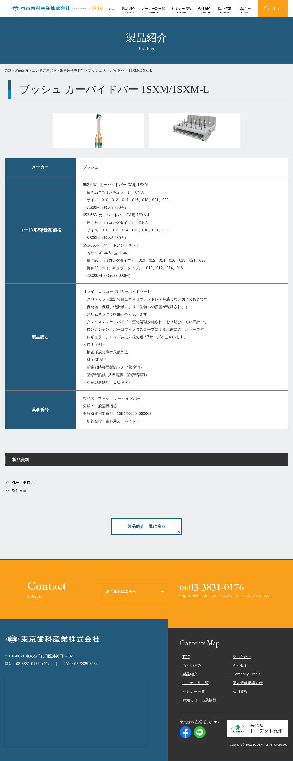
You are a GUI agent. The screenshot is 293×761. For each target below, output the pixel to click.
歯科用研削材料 (72, 70)
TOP (112, 8)
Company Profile (246, 674)
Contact (273, 8)
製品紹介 (128, 10)
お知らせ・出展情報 (199, 700)
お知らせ (244, 10)
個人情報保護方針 (248, 683)
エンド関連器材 (44, 70)
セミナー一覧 (193, 692)
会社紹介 (204, 10)
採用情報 (224, 10)
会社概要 (240, 666)
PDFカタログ (23, 482)
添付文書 (19, 491)
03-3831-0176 (211, 587)
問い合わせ (242, 657)
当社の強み (191, 666)
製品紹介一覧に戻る (146, 526)
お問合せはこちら (121, 592)
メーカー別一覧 (153, 10)
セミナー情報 (181, 10)
